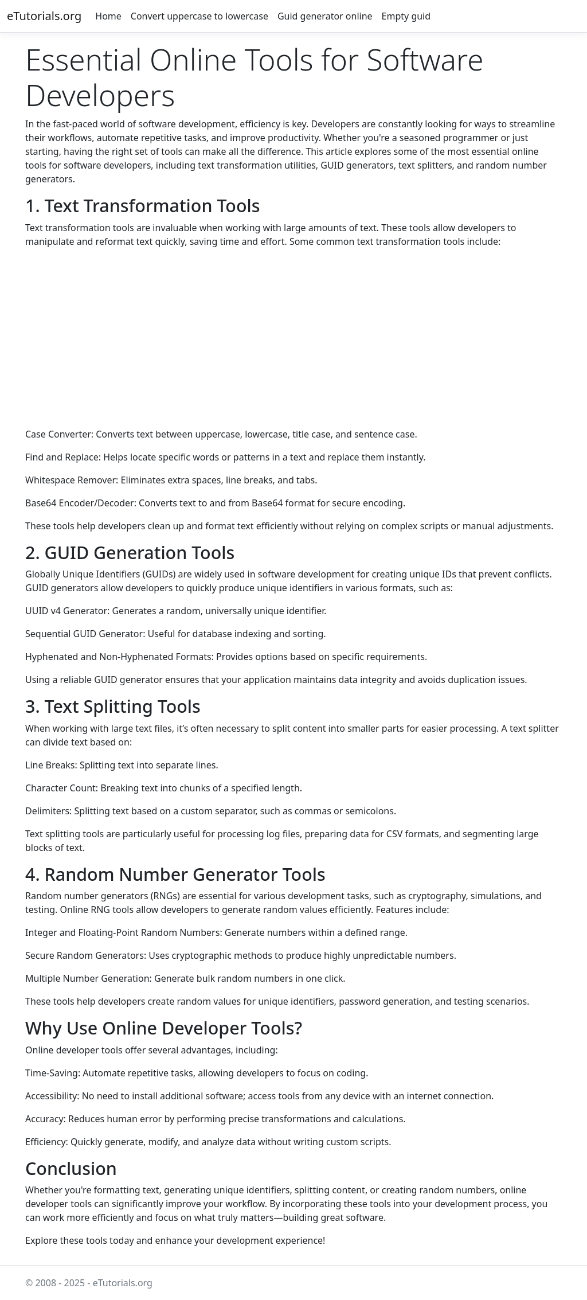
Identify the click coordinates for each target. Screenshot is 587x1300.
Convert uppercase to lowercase (199, 16)
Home (108, 16)
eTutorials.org (44, 16)
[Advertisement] (293, 337)
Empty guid (406, 16)
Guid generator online (325, 16)
